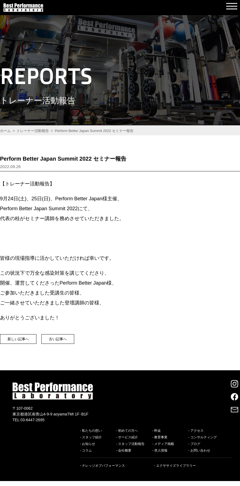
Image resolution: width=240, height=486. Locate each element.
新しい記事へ (25, 341)
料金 (157, 436)
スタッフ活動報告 (131, 449)
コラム (87, 455)
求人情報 (160, 455)
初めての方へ (128, 436)
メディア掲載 (164, 449)
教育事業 (160, 442)
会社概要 (124, 455)
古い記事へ (79, 341)
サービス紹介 (128, 442)
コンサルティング (203, 442)
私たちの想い (92, 436)
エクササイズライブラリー (176, 470)
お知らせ (88, 449)
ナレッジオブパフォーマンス (103, 470)
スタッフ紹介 (92, 442)
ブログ (195, 449)
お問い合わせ (200, 455)
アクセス (197, 436)
